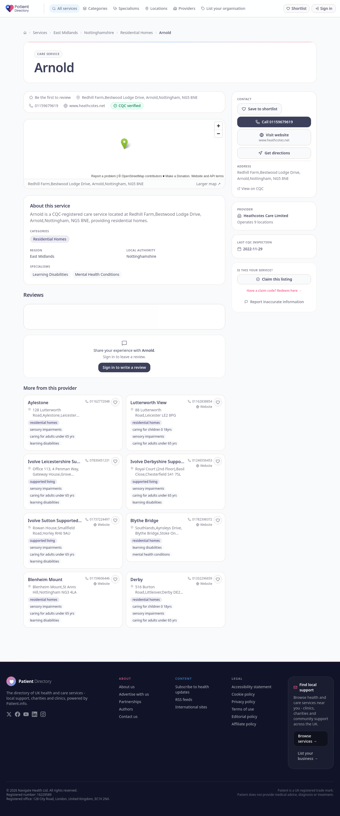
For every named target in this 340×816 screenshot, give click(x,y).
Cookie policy (243, 694)
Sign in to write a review (124, 367)
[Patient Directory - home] (24, 8)
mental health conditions (97, 274)
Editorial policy (244, 716)
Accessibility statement (251, 686)
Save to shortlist (259, 108)
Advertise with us (134, 694)
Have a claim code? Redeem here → (274, 290)
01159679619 (43, 105)
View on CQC (250, 188)
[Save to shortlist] (115, 402)
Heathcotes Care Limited (262, 215)
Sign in (323, 8)
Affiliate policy (244, 723)
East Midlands (65, 32)
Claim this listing (274, 279)
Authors (126, 709)
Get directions (274, 152)
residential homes (49, 239)
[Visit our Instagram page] (43, 714)
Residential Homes (136, 32)
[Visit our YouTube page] (26, 714)
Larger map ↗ (208, 183)
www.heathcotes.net (84, 105)
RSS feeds (183, 699)
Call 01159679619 (274, 121)
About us (127, 686)
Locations (156, 8)
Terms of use (243, 709)
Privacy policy (243, 701)
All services (64, 8)
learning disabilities (50, 274)
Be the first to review (50, 97)
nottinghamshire (141, 256)
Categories (95, 8)
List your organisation (223, 8)
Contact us (128, 716)
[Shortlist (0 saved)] (296, 8)
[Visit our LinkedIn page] (34, 714)
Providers (184, 8)
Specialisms (126, 8)
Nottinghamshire (99, 32)
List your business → (308, 756)
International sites (191, 706)
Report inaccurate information (274, 301)
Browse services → (307, 738)
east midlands (42, 256)
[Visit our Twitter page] (9, 714)
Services (40, 32)
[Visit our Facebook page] (17, 714)
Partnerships (130, 701)
